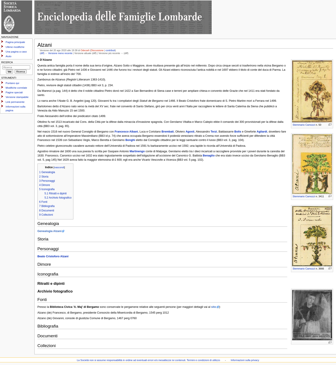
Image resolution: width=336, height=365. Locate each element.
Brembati (168, 131)
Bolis (237, 131)
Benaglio (209, 155)
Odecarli (85, 50)
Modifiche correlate (16, 87)
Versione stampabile (17, 97)
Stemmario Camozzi (304, 124)
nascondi (59, 167)
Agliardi (262, 131)
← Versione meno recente (58, 53)
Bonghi (130, 140)
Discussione (97, 50)
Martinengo (137, 151)
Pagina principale (15, 42)
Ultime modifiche (15, 47)
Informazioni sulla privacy (245, 360)
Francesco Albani (126, 131)
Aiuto (8, 56)
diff (42, 53)
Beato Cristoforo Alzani (53, 256)
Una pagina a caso (16, 51)
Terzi (214, 131)
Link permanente (15, 102)
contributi (110, 50)
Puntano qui (12, 83)
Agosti (190, 131)
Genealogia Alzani (49, 231)
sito (213, 306)
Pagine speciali (14, 92)
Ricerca (7, 62)
